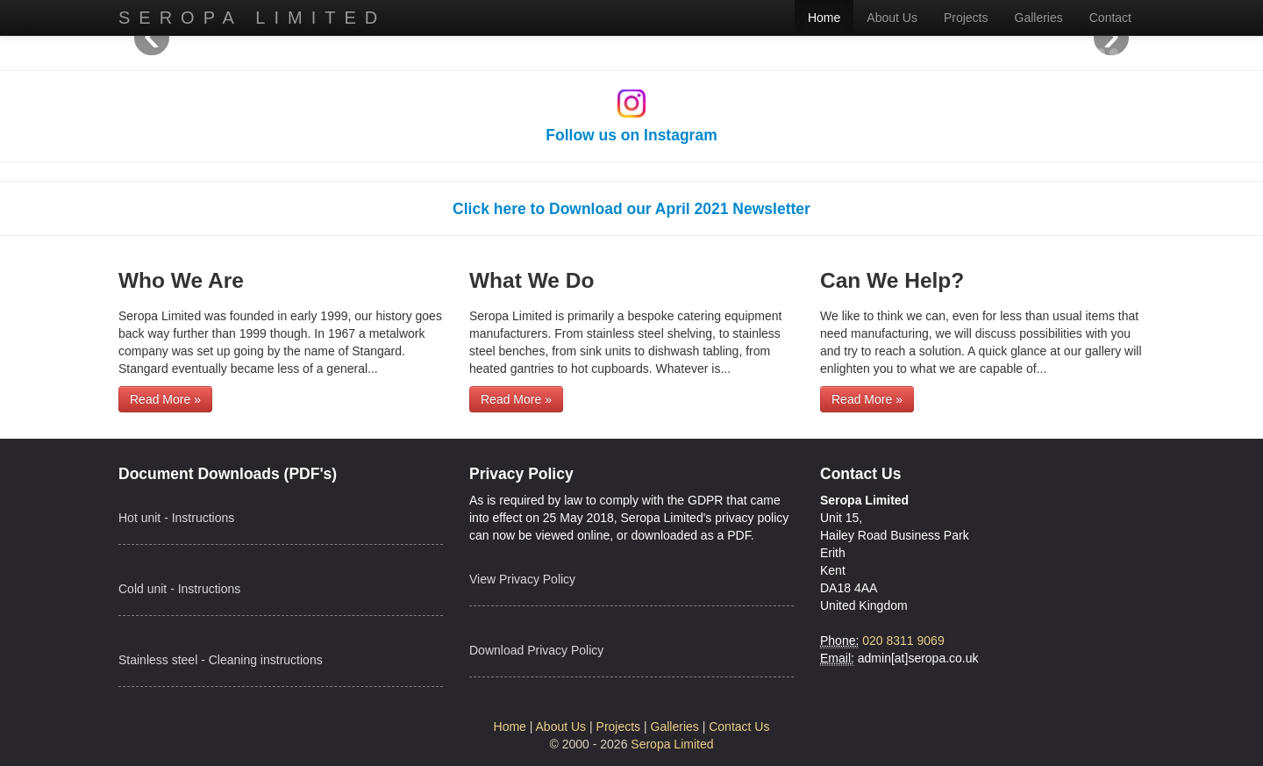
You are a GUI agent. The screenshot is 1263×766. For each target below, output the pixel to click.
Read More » (165, 399)
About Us (892, 18)
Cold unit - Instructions (179, 589)
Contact (1110, 18)
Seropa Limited (252, 17)
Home (824, 18)
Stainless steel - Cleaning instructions (220, 660)
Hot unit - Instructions (176, 518)
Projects (966, 18)
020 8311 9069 (903, 641)
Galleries (1039, 18)
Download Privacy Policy (536, 650)
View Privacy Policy (522, 579)
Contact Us (739, 726)
